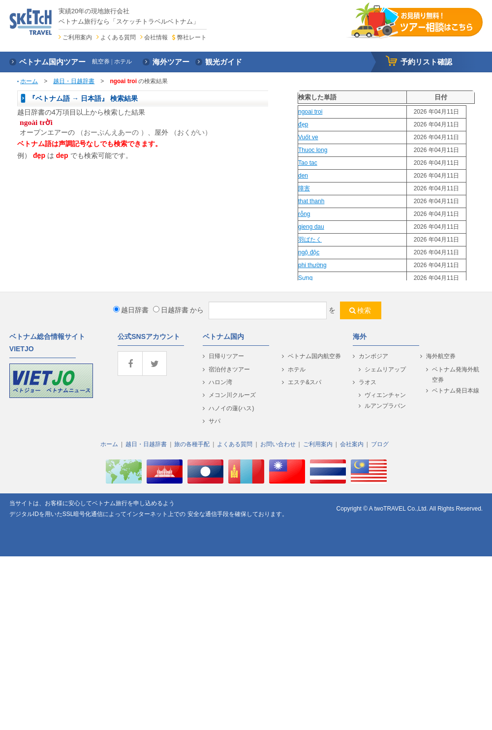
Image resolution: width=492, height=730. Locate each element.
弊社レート (192, 37)
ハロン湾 (220, 382)
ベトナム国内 (223, 336)
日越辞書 (170, 310)
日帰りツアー (226, 356)
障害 (304, 188)
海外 (360, 336)
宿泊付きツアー (229, 369)
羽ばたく (310, 239)
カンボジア (373, 356)
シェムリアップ (385, 369)
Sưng (305, 277)
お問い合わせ (278, 444)
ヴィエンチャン (385, 395)
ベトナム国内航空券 (314, 356)
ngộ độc (308, 252)
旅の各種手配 (192, 444)
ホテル (297, 369)
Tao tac (307, 162)
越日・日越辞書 (73, 81)
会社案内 (352, 444)
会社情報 (156, 37)
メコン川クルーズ (232, 395)
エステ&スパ (304, 382)
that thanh (311, 201)
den (303, 175)
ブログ (380, 444)
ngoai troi (310, 111)
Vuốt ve (308, 137)
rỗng (304, 214)
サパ (214, 421)
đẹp (303, 124)
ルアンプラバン (385, 405)
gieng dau (311, 226)
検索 (364, 310)
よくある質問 (118, 37)
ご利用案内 (77, 37)
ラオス (367, 382)
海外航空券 (441, 356)
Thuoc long (312, 150)
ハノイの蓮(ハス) (231, 408)
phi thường (312, 265)
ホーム (29, 81)
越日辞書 (131, 310)
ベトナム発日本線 (455, 390)
